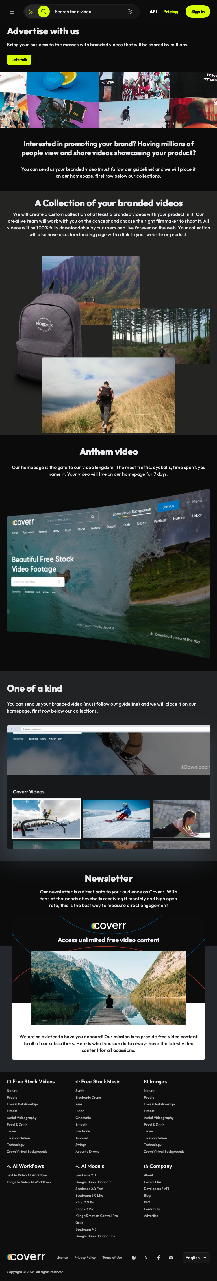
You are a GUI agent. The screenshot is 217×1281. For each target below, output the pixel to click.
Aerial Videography (21, 1118)
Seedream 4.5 (85, 1229)
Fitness (12, 1111)
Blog (147, 1195)
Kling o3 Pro (84, 1209)
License (62, 1257)
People (12, 1097)
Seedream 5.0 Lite (89, 1195)
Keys (78, 1104)
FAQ (147, 1202)
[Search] (44, 11)
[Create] (31, 11)
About (148, 1175)
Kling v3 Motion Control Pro (96, 1216)
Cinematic (83, 1118)
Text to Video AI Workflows (27, 1175)
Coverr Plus (152, 1182)
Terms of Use (112, 1257)
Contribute (152, 1209)
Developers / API (156, 1189)
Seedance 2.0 (85, 1175)
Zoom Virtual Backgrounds (27, 1151)
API (153, 11)
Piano (79, 1111)
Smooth (81, 1124)
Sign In (198, 11)
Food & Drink (17, 1124)
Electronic (83, 1131)
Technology (15, 1145)
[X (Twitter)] (146, 1258)
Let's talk (19, 59)
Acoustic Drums (87, 1151)
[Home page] (26, 1258)
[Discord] (171, 1258)
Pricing (170, 11)
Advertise (151, 1216)
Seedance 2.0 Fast (89, 1189)
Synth (79, 1090)
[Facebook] (158, 1258)
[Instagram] (134, 1258)
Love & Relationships (22, 1104)
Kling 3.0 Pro (85, 1202)
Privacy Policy (85, 1257)
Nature (12, 1090)
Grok (79, 1222)
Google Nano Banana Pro (95, 1236)
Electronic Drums (88, 1097)
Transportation (18, 1138)
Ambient (81, 1138)
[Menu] (12, 11)
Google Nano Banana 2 (93, 1182)
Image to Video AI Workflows (29, 1182)
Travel (11, 1131)
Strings (80, 1145)
